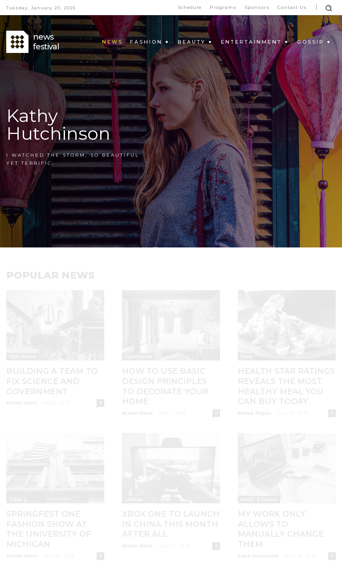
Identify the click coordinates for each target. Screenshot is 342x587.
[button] (329, 8)
